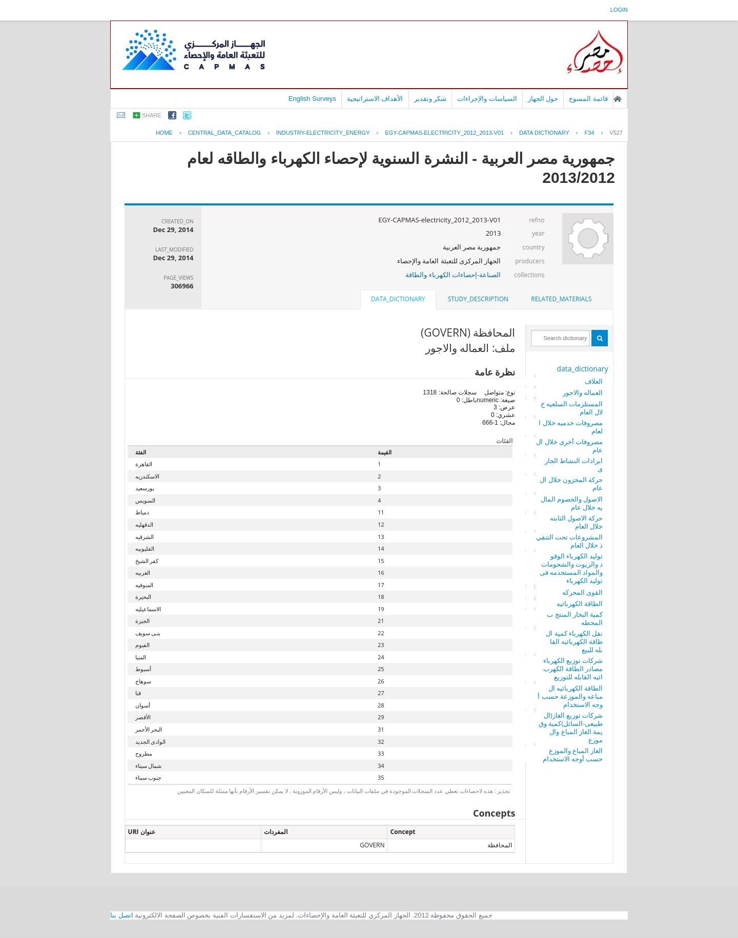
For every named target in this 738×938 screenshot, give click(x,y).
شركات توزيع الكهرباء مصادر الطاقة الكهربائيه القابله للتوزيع (573, 668)
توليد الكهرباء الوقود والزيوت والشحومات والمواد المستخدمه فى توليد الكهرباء (571, 568)
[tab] (561, 299)
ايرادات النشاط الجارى (574, 464)
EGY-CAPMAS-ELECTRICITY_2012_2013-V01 (444, 133)
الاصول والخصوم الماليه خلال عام (572, 503)
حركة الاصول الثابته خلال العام (576, 522)
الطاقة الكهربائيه (580, 603)
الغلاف (594, 381)
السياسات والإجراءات (487, 98)
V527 (616, 133)
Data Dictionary (544, 133)
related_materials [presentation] (561, 299)
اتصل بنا (121, 915)
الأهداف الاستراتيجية (375, 98)
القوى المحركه (582, 592)
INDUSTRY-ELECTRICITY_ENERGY (323, 133)
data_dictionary (582, 368)
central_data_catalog (224, 133)
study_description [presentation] (478, 299)
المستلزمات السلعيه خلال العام (572, 408)
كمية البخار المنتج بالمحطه (575, 618)
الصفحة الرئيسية (617, 99)
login (619, 10)
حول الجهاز (543, 98)
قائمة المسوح (588, 98)
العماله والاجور (583, 392)
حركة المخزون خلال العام (571, 483)
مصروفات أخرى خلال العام (569, 445)
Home (164, 133)
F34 (589, 133)
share (151, 115)
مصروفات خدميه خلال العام (571, 427)
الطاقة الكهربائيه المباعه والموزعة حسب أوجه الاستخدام (570, 696)
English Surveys (312, 98)
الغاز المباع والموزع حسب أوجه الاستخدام (573, 754)
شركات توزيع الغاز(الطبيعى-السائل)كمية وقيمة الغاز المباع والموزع (571, 727)
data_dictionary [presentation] (398, 299)
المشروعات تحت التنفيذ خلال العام (569, 541)
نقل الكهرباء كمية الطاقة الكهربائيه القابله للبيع (574, 641)
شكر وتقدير (430, 98)
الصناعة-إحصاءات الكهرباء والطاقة (453, 274)
